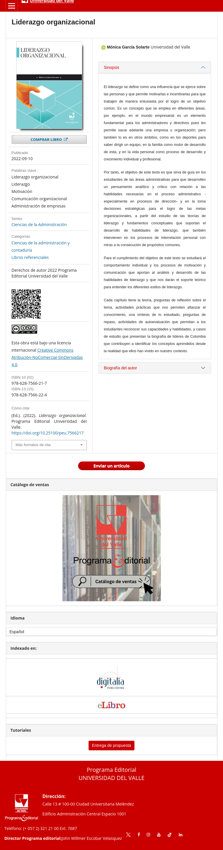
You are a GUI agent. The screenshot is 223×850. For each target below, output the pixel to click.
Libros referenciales (30, 257)
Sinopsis (111, 67)
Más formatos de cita (33, 445)
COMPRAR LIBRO (46, 139)
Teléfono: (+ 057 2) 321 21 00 (31, 828)
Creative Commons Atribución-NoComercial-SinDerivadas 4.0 (47, 357)
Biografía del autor (120, 368)
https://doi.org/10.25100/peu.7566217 (48, 433)
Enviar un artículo (111, 465)
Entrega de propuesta (111, 745)
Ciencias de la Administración (39, 224)
